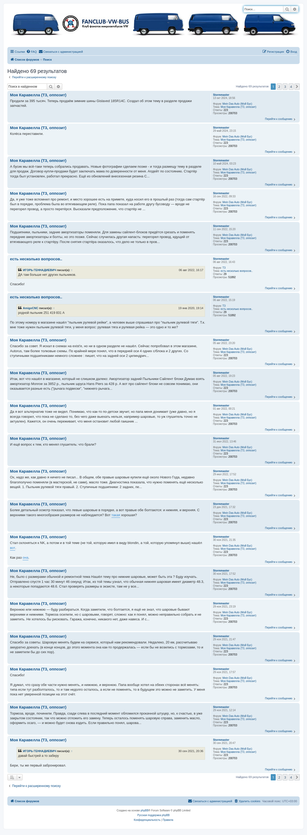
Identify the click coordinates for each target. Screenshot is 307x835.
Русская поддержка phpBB (153, 815)
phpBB (145, 810)
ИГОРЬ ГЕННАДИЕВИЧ (39, 270)
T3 (224, 267)
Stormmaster (221, 94)
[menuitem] (31, 52)
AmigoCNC (30, 308)
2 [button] (279, 86)
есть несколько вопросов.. (237, 270)
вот (12, 548)
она (25, 557)
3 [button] (285, 86)
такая (115, 515)
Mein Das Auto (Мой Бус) (237, 103)
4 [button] (291, 86)
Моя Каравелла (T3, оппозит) (239, 106)
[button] (297, 86)
